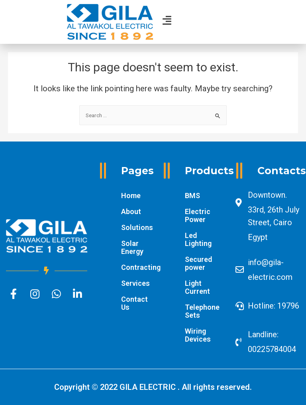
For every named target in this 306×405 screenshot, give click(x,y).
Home (131, 195)
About (131, 211)
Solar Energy (132, 247)
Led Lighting (198, 239)
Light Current (197, 287)
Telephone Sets (202, 311)
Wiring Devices (198, 335)
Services (135, 283)
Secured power (198, 263)
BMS (192, 195)
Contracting (136, 267)
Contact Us (134, 303)
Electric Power (197, 215)
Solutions (136, 227)
